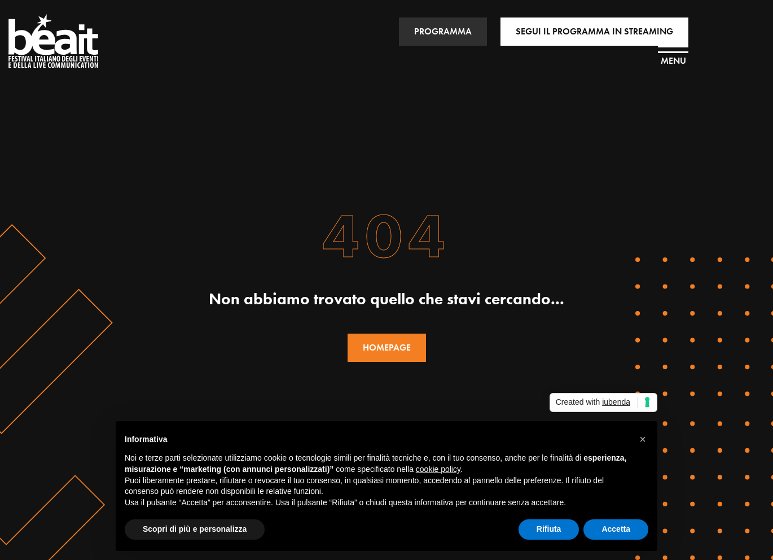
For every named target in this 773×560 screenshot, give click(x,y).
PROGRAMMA (443, 31)
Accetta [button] (615, 528)
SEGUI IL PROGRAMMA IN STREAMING (594, 31)
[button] (643, 439)
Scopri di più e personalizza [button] (195, 528)
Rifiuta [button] (549, 528)
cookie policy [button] (438, 469)
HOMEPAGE (387, 347)
